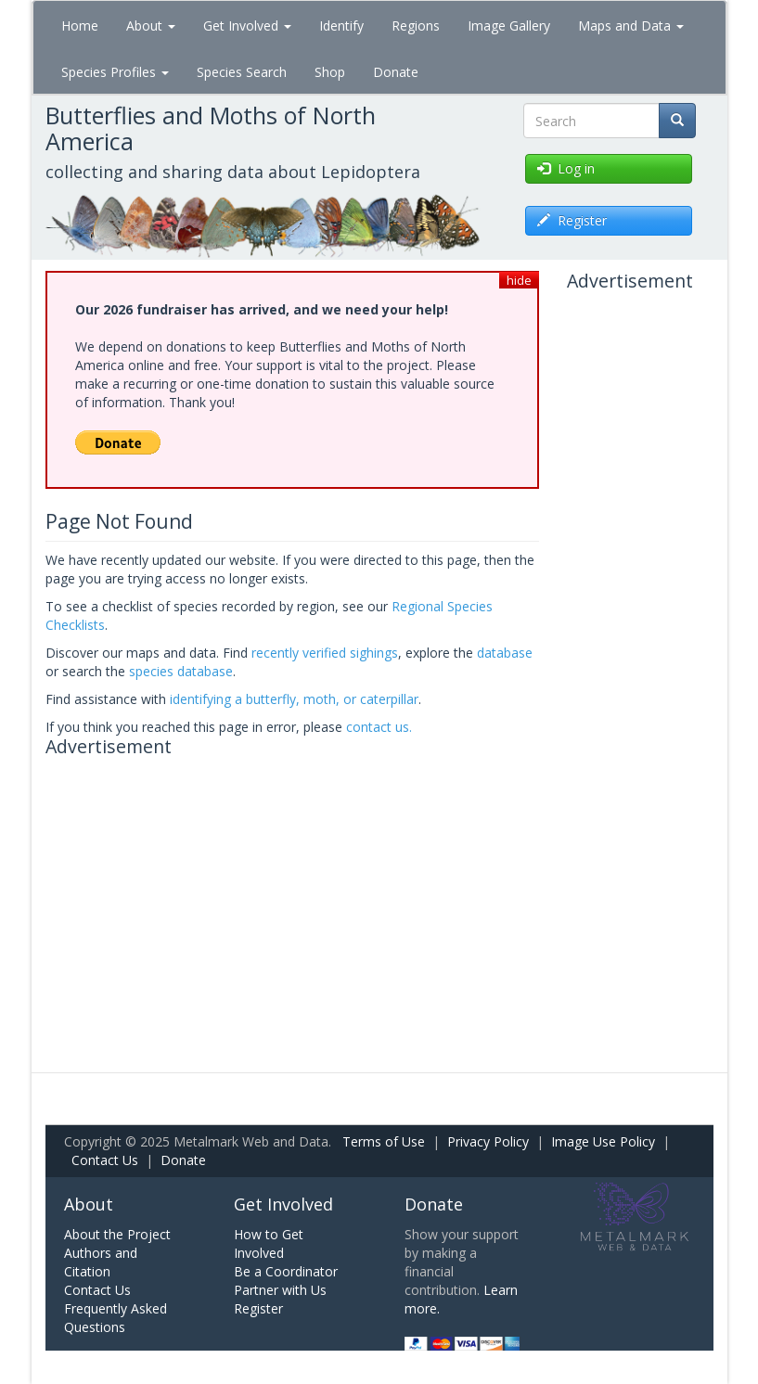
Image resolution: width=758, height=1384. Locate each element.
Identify (341, 25)
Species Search (242, 72)
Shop (330, 72)
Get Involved (247, 25)
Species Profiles (115, 72)
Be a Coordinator (286, 1271)
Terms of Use (383, 1141)
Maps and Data (631, 25)
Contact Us (104, 1160)
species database (181, 671)
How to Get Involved (268, 1243)
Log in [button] (566, 168)
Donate (395, 72)
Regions (416, 25)
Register (258, 1308)
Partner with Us (280, 1290)
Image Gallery (509, 25)
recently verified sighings (324, 652)
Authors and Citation (100, 1262)
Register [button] (572, 220)
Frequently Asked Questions (115, 1318)
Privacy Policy (488, 1141)
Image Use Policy (603, 1141)
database (505, 652)
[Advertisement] (292, 896)
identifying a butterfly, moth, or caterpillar (294, 699)
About (150, 25)
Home (79, 25)
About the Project (117, 1234)
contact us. (379, 727)
